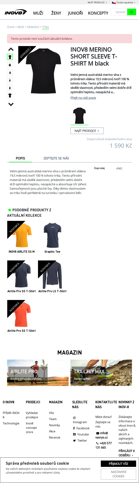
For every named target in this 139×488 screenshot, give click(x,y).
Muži (21, 27)
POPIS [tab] (20, 158)
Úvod (10, 27)
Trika (45, 27)
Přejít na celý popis (83, 98)
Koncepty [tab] (98, 13)
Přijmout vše (118, 464)
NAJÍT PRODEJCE (87, 131)
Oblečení (33, 27)
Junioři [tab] (75, 13)
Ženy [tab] (56, 13)
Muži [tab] (38, 13)
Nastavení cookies (118, 474)
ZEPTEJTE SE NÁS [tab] (56, 158)
